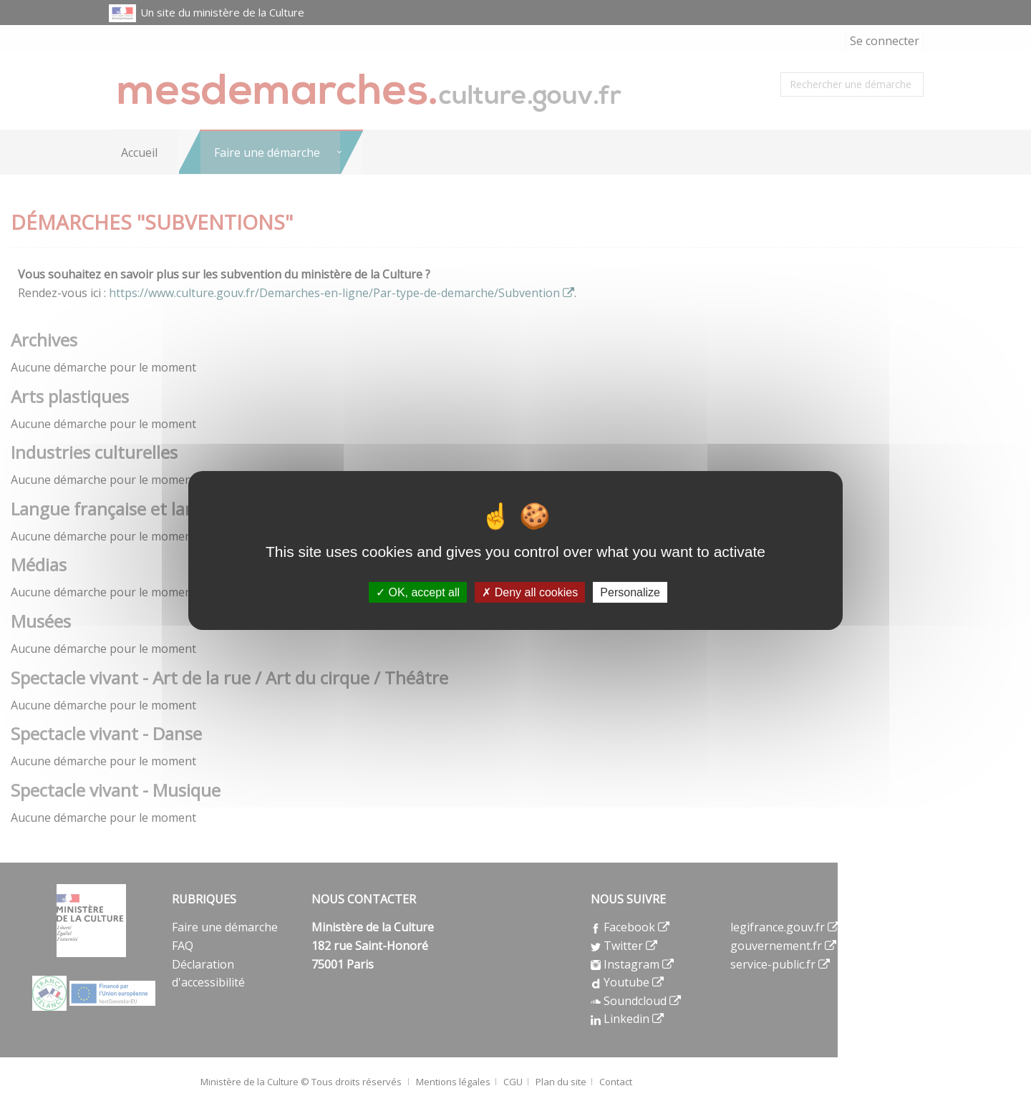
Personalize (630, 592)
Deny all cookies (530, 592)
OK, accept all (418, 592)
